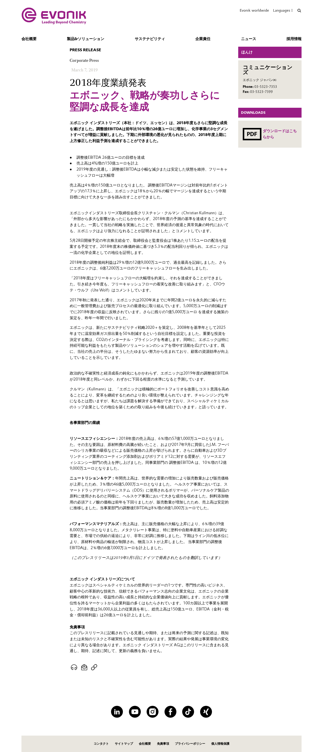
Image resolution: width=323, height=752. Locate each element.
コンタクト (101, 743)
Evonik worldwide (254, 10)
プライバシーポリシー (190, 743)
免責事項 (163, 743)
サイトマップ (124, 743)
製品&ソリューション (85, 39)
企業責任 (202, 39)
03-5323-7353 (265, 87)
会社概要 (29, 39)
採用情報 (294, 39)
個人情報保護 (220, 743)
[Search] (299, 10)
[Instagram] (152, 712)
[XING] (206, 712)
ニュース (248, 39)
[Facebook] (170, 712)
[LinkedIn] (117, 712)
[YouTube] (135, 712)
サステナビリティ (150, 39)
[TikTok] (188, 712)
